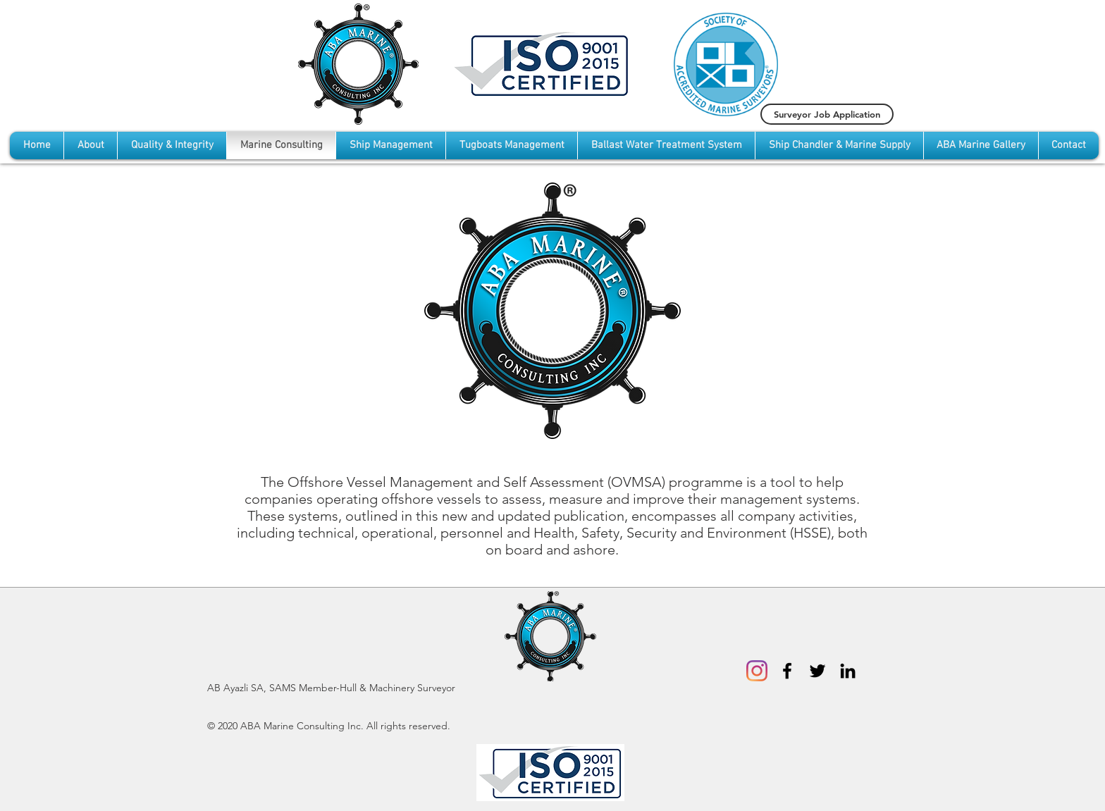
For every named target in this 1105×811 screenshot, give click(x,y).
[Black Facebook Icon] (787, 670)
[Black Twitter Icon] (817, 670)
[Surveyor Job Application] (827, 114)
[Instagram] (756, 670)
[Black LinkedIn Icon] (847, 670)
